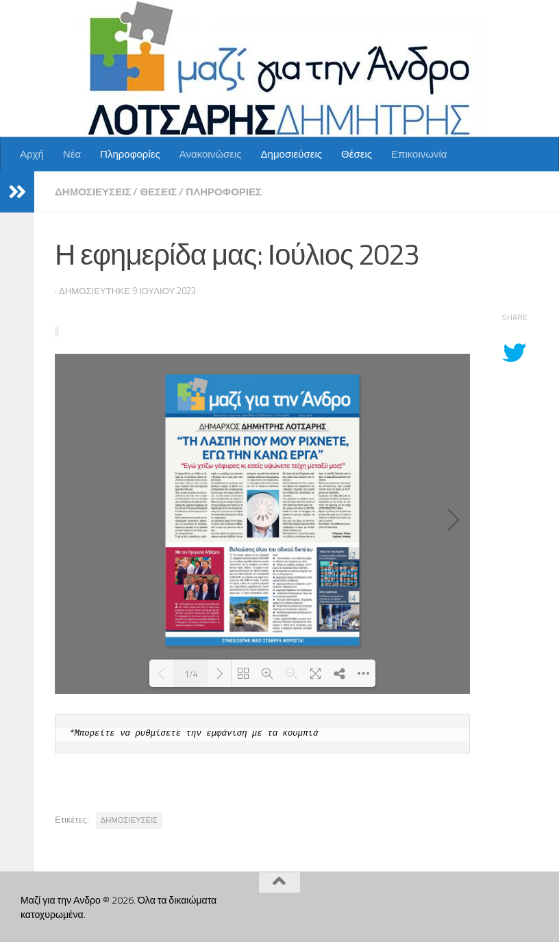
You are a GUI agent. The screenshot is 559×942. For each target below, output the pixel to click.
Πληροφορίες (130, 154)
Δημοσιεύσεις (291, 154)
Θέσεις (356, 154)
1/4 (190, 673)
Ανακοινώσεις (210, 154)
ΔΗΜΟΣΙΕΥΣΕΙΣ (129, 819)
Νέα (72, 154)
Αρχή (32, 154)
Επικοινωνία (419, 154)
